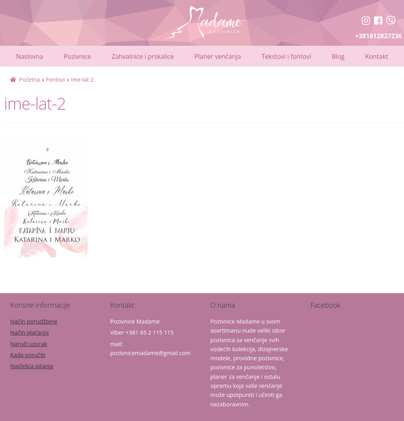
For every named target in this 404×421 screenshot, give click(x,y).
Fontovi (55, 79)
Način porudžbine (33, 321)
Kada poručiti (27, 355)
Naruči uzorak (28, 344)
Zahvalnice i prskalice (143, 56)
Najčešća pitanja (31, 366)
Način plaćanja (29, 332)
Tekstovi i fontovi (286, 56)
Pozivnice (77, 56)
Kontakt (376, 56)
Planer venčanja (218, 56)
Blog (338, 56)
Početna (29, 79)
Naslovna (29, 56)
